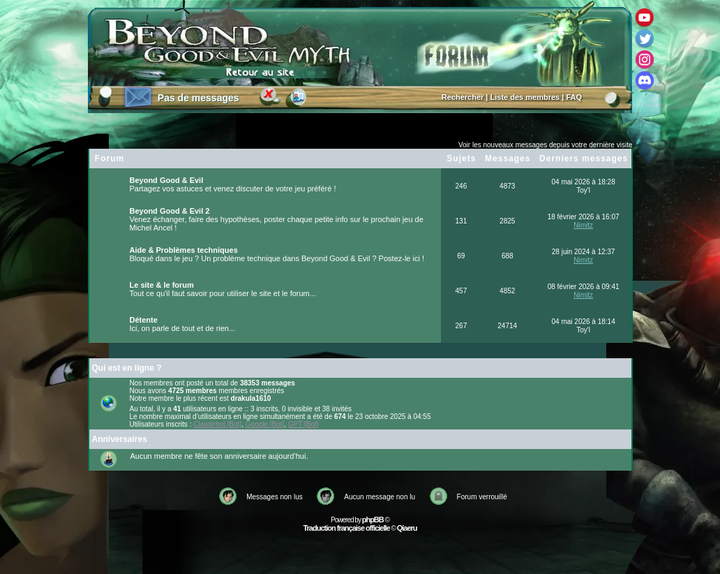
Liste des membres (525, 97)
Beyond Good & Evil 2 (170, 211)
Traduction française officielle (346, 528)
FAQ (574, 97)
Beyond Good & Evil (167, 180)
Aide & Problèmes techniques (184, 250)
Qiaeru (407, 528)
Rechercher (463, 97)
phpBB (373, 519)
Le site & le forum (162, 285)
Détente (144, 320)
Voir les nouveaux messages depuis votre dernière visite (545, 145)
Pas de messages (198, 97)
